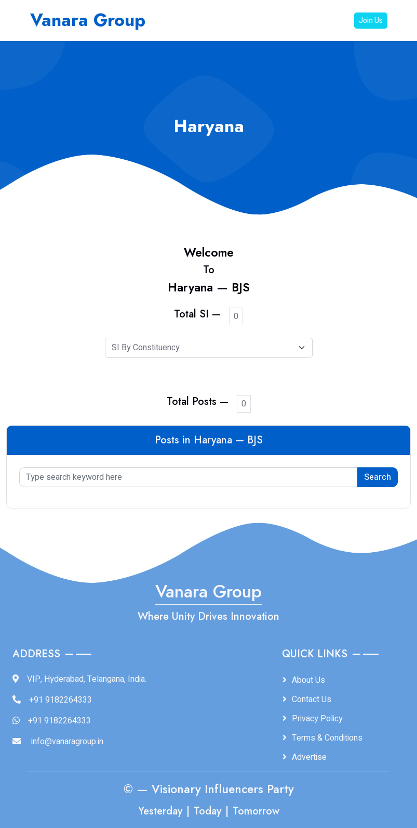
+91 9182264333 (60, 700)
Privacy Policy (317, 718)
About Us (308, 680)
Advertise (309, 757)
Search (377, 477)
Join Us (371, 20)
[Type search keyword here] (188, 477)
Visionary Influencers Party (223, 789)
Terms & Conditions (327, 738)
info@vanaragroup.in (67, 741)
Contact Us (311, 699)
